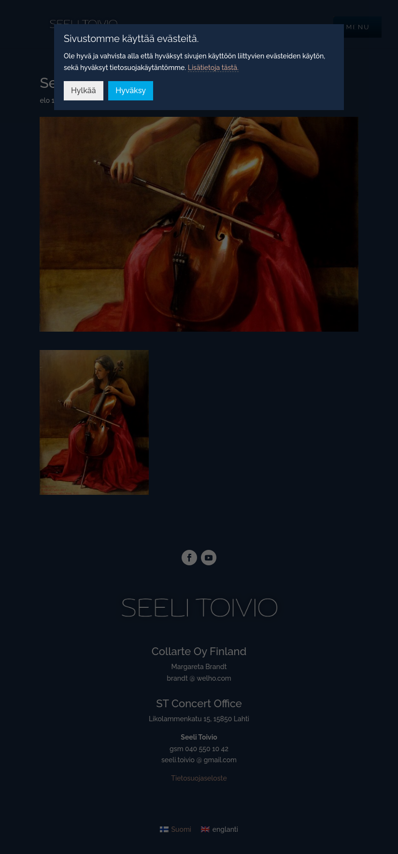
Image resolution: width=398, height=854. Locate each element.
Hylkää (83, 90)
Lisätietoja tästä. (213, 67)
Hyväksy (130, 90)
